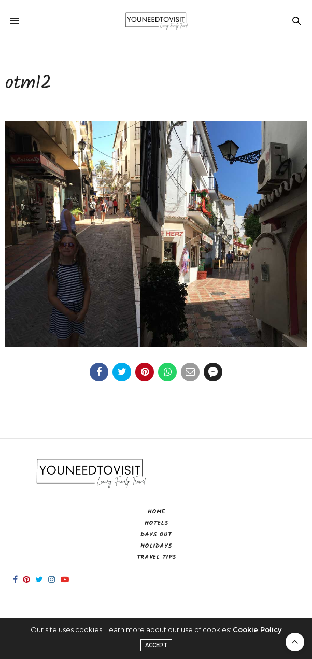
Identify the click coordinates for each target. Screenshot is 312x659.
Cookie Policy (257, 629)
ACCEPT (156, 645)
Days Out (156, 534)
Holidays (156, 546)
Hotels (156, 523)
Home (156, 512)
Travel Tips (156, 557)
